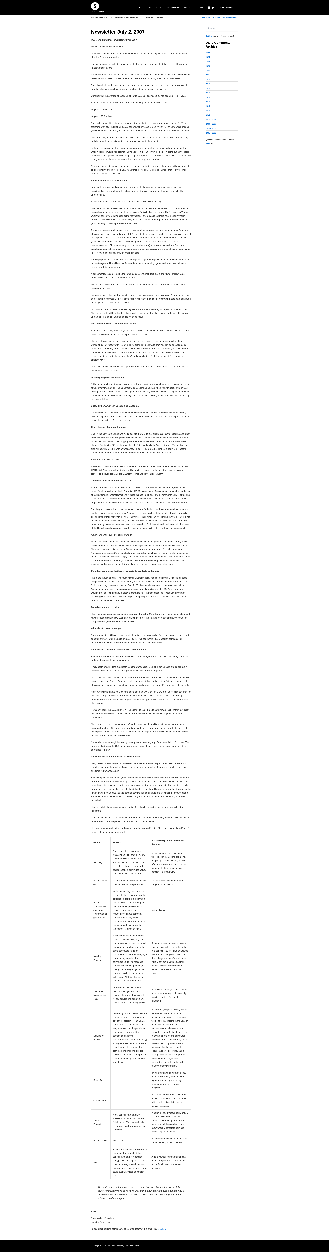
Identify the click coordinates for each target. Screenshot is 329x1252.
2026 (208, 52)
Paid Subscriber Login (211, 17)
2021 (208, 75)
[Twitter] (213, 7)
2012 (208, 116)
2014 (208, 107)
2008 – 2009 (211, 129)
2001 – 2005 (211, 134)
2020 (208, 80)
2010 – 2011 (211, 120)
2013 (208, 111)
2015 (208, 102)
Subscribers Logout (230, 17)
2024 (208, 62)
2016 (208, 98)
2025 (208, 57)
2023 (208, 66)
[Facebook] (209, 7)
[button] (227, 7)
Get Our (209, 36)
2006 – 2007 (211, 125)
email (208, 145)
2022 (208, 71)
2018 (208, 89)
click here (162, 1229)
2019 (208, 84)
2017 (208, 93)
